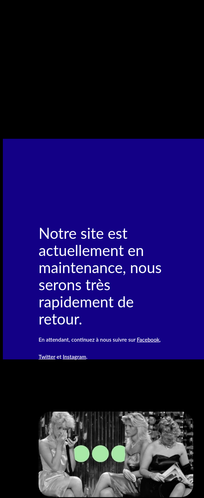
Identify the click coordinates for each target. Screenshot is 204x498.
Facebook (148, 339)
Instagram (74, 356)
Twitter (47, 356)
